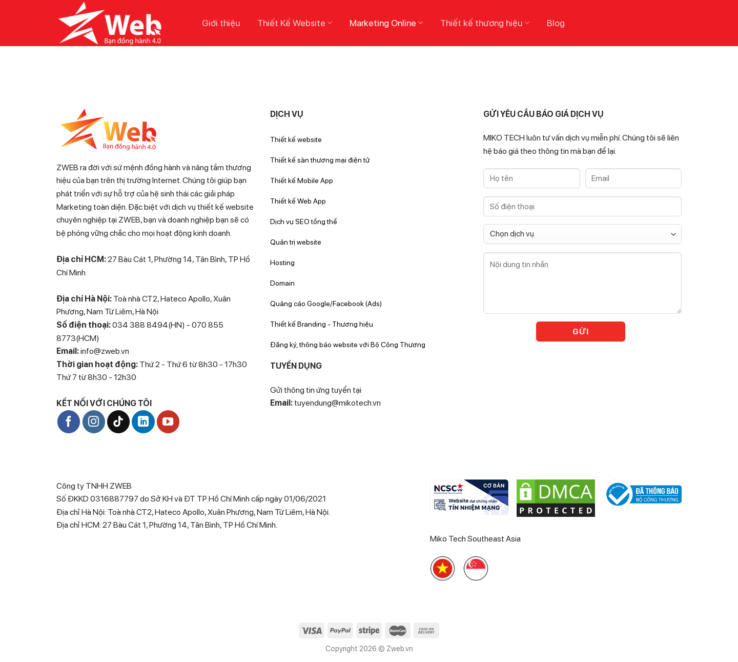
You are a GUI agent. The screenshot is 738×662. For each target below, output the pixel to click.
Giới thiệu (221, 22)
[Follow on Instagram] (94, 421)
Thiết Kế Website (294, 22)
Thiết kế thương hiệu (484, 22)
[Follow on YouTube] (168, 421)
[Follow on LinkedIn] (143, 421)
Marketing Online (386, 22)
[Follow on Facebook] (68, 421)
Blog (556, 22)
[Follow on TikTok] (118, 421)
